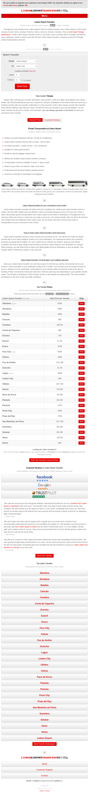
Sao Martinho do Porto (44, 707)
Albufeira (44, 573)
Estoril (44, 616)
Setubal (44, 720)
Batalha (44, 585)
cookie (5, 5)
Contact (44, 776)
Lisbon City (44, 658)
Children (10, 80)
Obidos (44, 664)
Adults (11, 75)
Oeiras (44, 671)
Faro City (44, 628)
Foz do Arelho (44, 640)
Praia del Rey (44, 701)
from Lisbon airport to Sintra (26, 527)
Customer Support (44, 770)
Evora (45, 622)
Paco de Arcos (44, 677)
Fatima (44, 634)
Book (81, 303)
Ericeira (44, 609)
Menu (45, 16)
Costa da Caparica (44, 603)
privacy (15, 5)
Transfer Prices (35, 120)
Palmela (44, 683)
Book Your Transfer (44, 556)
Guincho (44, 646)
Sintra (44, 732)
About (44, 764)
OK (26, 5)
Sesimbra (45, 713)
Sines (45, 726)
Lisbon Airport (44, 738)
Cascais (44, 591)
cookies (41, 791)
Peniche (44, 689)
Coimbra (44, 597)
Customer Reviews (52, 120)
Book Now (22, 86)
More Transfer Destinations (44, 744)
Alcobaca (44, 579)
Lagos (44, 652)
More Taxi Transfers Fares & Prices (44, 460)
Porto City (44, 695)
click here (32, 71)
